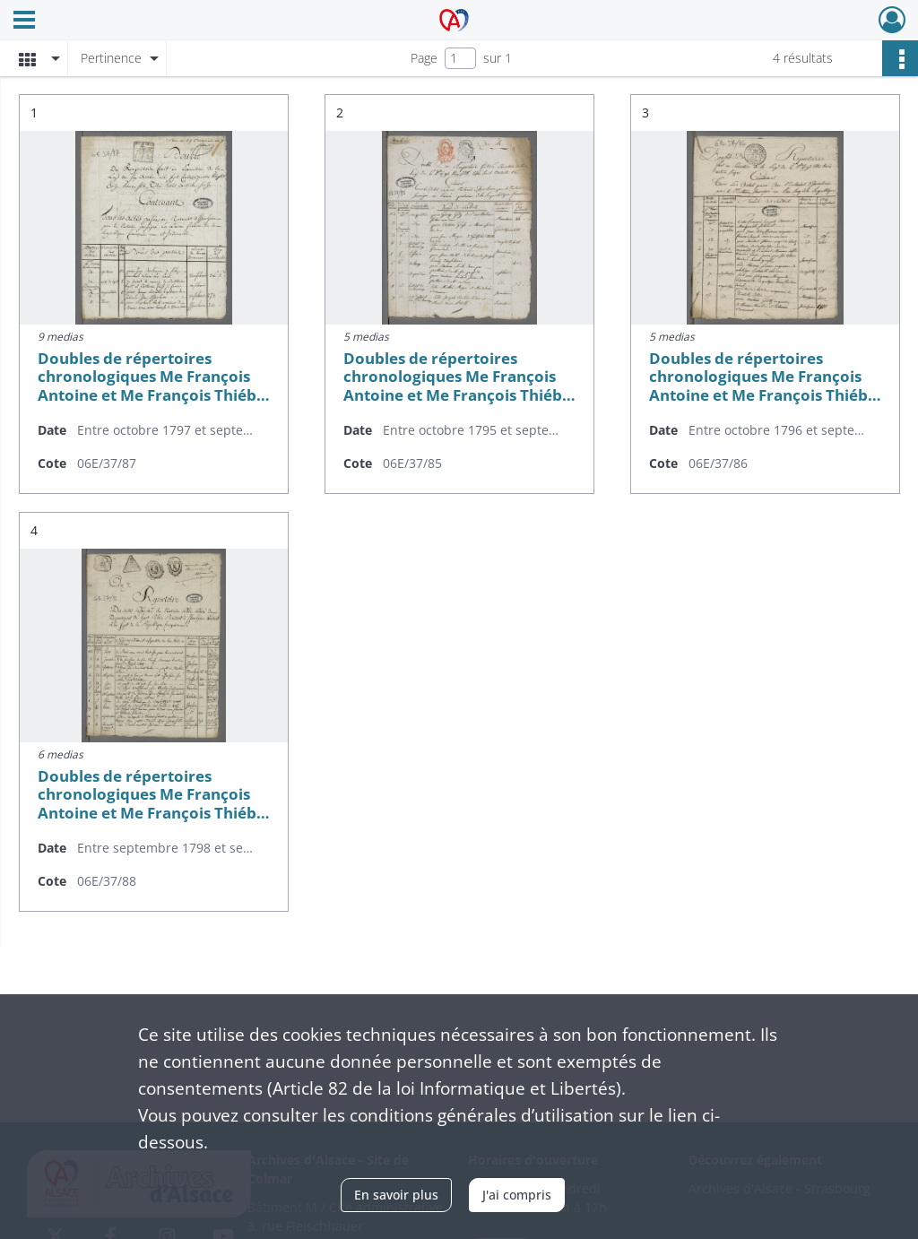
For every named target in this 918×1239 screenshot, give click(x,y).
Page (424, 57)
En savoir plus (396, 1194)
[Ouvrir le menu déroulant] (24, 21)
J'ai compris (516, 1194)
